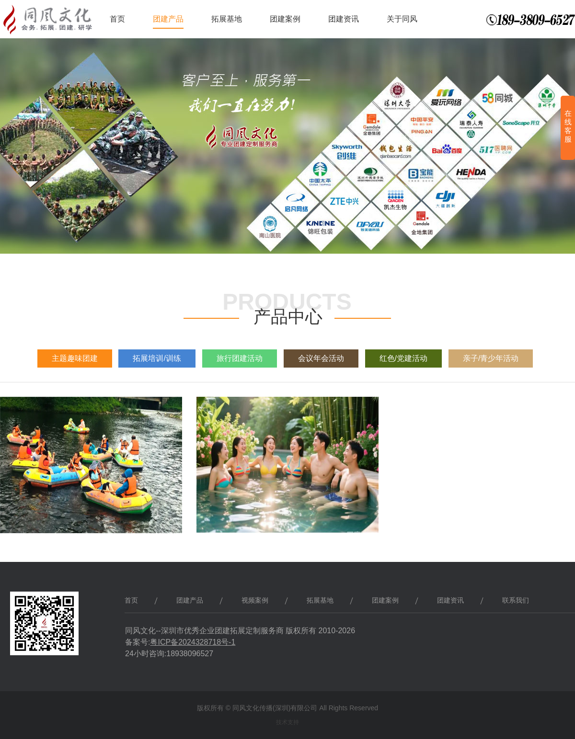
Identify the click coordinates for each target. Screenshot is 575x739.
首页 (117, 19)
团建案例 (285, 19)
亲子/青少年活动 (490, 358)
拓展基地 (226, 19)
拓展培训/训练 (157, 358)
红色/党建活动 (403, 358)
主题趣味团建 (75, 358)
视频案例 (255, 600)
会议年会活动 (321, 358)
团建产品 (168, 19)
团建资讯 (343, 19)
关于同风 (402, 19)
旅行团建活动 (240, 358)
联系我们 (515, 600)
